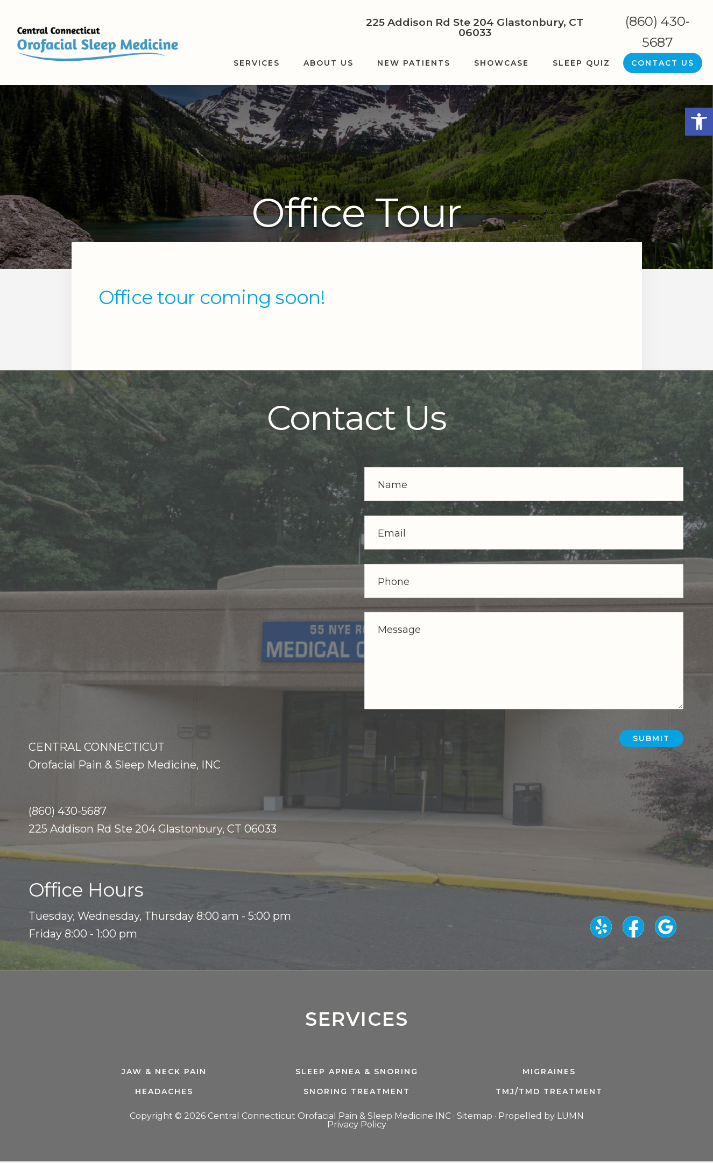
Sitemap (474, 1117)
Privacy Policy (356, 1126)
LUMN (570, 1117)
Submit (651, 738)
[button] (699, 122)
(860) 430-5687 (657, 31)
